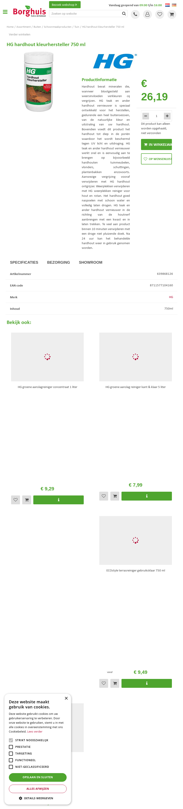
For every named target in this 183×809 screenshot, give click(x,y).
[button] (38, 798)
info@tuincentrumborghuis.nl (115, 635)
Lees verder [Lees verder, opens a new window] (35, 731)
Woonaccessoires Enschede (109, 770)
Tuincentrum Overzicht (116, 802)
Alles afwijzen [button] (37, 789)
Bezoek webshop (65, 4)
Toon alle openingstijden (23, 689)
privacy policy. (122, 572)
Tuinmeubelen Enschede (108, 765)
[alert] (37, 749)
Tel (135, 14)
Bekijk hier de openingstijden (55, 534)
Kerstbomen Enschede (107, 760)
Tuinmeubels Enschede (107, 756)
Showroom (90, 262)
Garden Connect (92, 802)
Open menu (5, 11)
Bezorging (58, 262)
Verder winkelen (19, 34)
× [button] (66, 698)
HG (171, 297)
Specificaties (24, 262)
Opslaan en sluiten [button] (38, 777)
